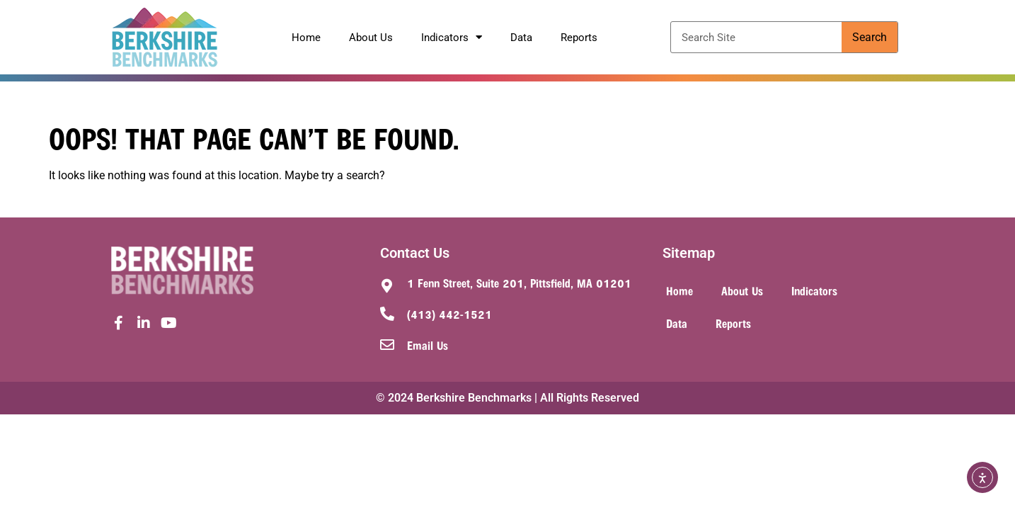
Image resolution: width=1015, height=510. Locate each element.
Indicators (451, 37)
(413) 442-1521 (449, 313)
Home (306, 37)
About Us (371, 37)
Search (869, 37)
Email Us (427, 344)
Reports (579, 37)
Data (521, 37)
